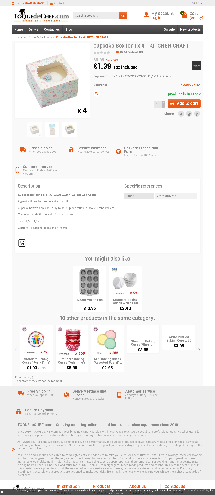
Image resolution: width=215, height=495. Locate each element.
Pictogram (103, 475)
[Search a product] (96, 15)
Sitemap (138, 470)
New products (190, 29)
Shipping (66, 460)
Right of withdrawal (64, 467)
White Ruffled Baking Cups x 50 (178, 321)
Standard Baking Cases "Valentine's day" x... (72, 344)
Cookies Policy (142, 465)
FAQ (63, 488)
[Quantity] (158, 104)
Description (29, 168)
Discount (102, 460)
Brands (101, 470)
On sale (169, 29)
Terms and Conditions (65, 481)
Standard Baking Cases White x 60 (125, 283)
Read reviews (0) (129, 52)
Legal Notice (141, 460)
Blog (68, 29)
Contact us (52, 29)
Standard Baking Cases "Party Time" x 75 (36, 344)
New (99, 465)
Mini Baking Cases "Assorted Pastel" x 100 (107, 344)
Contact (57, 3)
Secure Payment (71, 474)
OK (123, 15)
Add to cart (184, 103)
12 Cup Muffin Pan (90, 282)
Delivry (33, 29)
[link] (181, 114)
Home (18, 29)
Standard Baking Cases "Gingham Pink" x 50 (143, 326)
